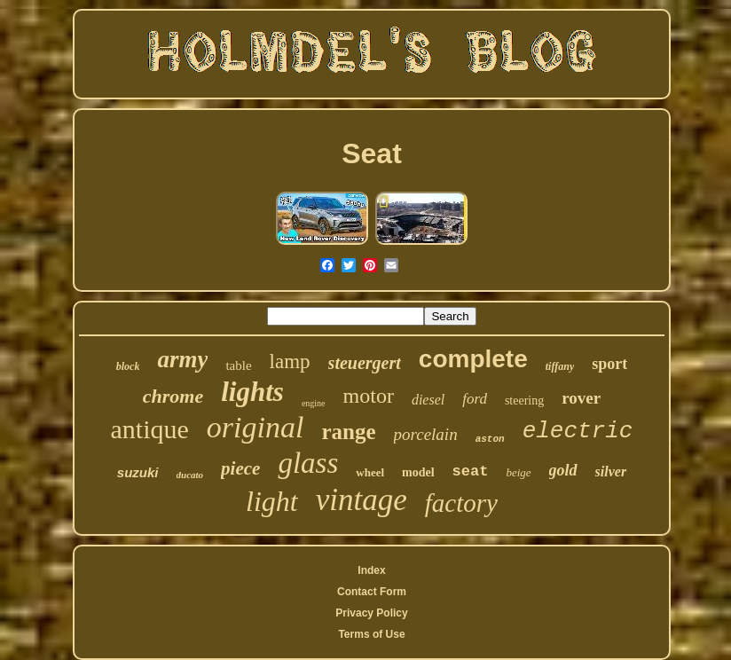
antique (150, 429)
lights (252, 391)
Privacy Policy (371, 613)
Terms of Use (371, 634)
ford (474, 398)
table (238, 365)
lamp (290, 361)
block (128, 366)
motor (368, 395)
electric (578, 431)
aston (490, 439)
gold (563, 470)
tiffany (560, 366)
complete (473, 359)
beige (518, 472)
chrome (173, 396)
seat (470, 471)
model (418, 472)
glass (308, 463)
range (348, 432)
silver (611, 471)
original (255, 427)
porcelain (426, 434)
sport (609, 364)
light (272, 501)
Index (371, 570)
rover (581, 398)
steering (524, 400)
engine (314, 403)
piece (240, 468)
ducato (190, 474)
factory (461, 503)
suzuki (138, 472)
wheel (370, 472)
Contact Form (371, 591)
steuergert (364, 363)
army (182, 359)
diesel (428, 399)
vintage (361, 500)
